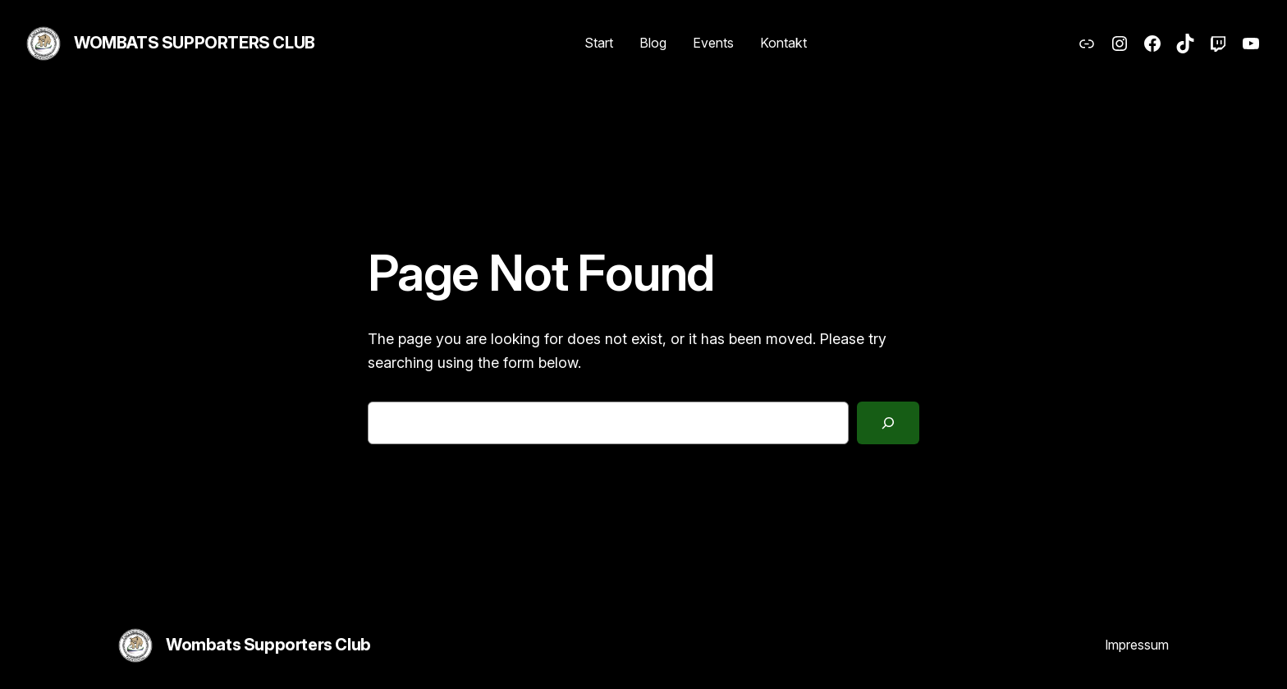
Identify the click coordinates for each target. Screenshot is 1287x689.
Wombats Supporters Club (194, 43)
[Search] (888, 423)
